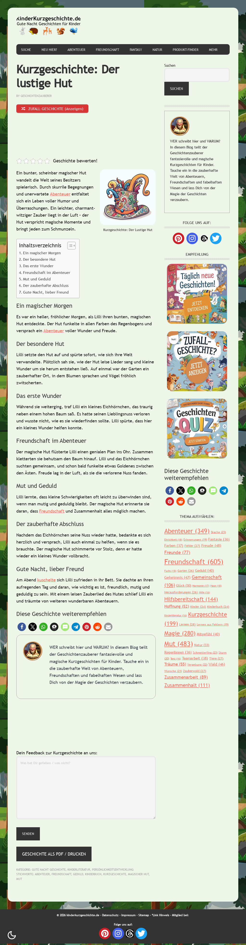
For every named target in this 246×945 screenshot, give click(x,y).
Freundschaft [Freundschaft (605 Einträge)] (193, 561)
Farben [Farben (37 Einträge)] (173, 545)
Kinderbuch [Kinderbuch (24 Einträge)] (218, 606)
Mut (19, 880)
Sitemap (143, 917)
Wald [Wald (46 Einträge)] (217, 664)
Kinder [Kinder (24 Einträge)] (198, 606)
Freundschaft (51, 512)
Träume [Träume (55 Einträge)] (175, 664)
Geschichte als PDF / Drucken (54, 855)
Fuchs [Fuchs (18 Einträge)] (170, 571)
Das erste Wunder (38, 267)
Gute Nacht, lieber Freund (46, 293)
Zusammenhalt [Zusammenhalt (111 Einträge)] (187, 685)
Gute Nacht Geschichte (49, 871)
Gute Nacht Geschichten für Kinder (48, 25)
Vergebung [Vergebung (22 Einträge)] (197, 664)
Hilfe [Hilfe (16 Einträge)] (204, 592)
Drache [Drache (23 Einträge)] (218, 532)
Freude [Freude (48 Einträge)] (211, 545)
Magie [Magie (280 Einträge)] (180, 633)
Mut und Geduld (37, 280)
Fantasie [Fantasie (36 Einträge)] (219, 539)
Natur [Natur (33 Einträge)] (201, 645)
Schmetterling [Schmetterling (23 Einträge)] (205, 652)
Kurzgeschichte (114, 876)
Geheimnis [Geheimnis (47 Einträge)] (177, 577)
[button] (22, 628)
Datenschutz (110, 917)
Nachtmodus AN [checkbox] (12, 935)
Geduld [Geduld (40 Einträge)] (204, 570)
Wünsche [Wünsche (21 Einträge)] (173, 671)
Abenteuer (60, 195)
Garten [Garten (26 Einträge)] (186, 570)
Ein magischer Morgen (42, 254)
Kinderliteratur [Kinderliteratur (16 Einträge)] (175, 615)
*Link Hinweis (160, 917)
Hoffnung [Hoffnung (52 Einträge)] (176, 606)
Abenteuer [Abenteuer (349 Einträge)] (187, 531)
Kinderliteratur (79, 871)
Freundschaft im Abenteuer (46, 273)
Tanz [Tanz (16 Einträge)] (175, 659)
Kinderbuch (93, 876)
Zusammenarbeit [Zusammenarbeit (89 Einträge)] (186, 677)
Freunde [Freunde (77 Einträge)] (177, 552)
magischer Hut (138, 876)
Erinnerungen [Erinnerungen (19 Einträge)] (195, 539)
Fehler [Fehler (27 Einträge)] (192, 545)
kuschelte (46, 581)
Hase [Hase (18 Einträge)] (215, 586)
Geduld (78, 876)
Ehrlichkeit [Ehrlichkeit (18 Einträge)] (173, 540)
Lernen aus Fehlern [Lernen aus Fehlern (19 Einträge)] (212, 624)
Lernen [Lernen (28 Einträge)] (187, 624)
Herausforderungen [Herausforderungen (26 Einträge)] (181, 592)
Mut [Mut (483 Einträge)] (178, 643)
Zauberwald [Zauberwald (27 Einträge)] (194, 671)
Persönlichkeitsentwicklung (113, 871)
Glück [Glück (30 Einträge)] (183, 585)
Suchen (169, 65)
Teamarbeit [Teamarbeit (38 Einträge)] (195, 658)
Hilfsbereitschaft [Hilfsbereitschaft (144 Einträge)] (191, 599)
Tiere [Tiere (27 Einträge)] (216, 658)
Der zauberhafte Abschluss (45, 286)
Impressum (128, 917)
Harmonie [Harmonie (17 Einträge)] (200, 586)
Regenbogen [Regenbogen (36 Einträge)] (178, 652)
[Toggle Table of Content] (69, 247)
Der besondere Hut (39, 260)
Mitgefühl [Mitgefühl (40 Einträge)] (208, 634)
